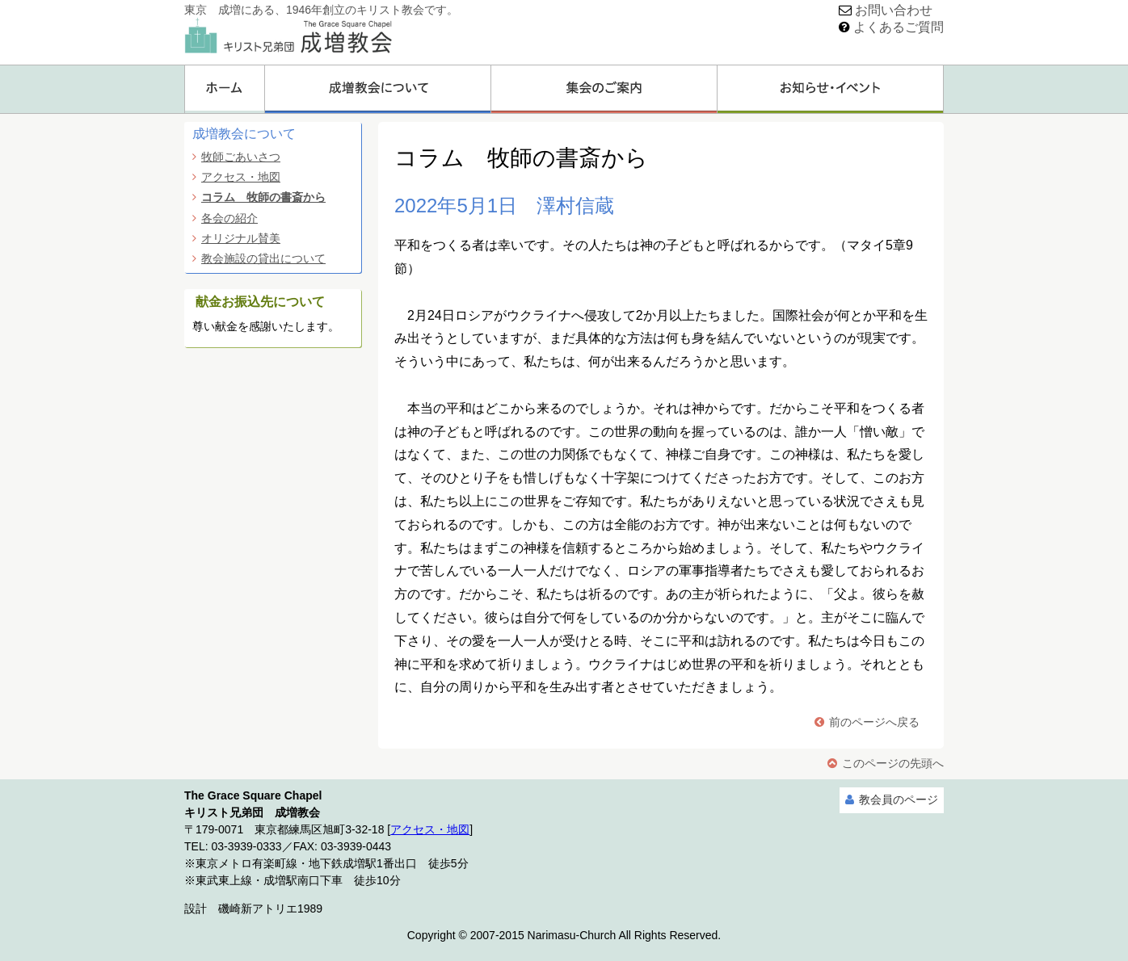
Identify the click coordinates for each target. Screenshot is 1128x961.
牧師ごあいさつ (240, 156)
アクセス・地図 (240, 176)
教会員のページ (898, 799)
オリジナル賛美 (240, 238)
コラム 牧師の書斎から (263, 197)
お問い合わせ (893, 10)
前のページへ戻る (874, 722)
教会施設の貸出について (263, 258)
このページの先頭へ (893, 763)
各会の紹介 (229, 218)
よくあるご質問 (898, 27)
